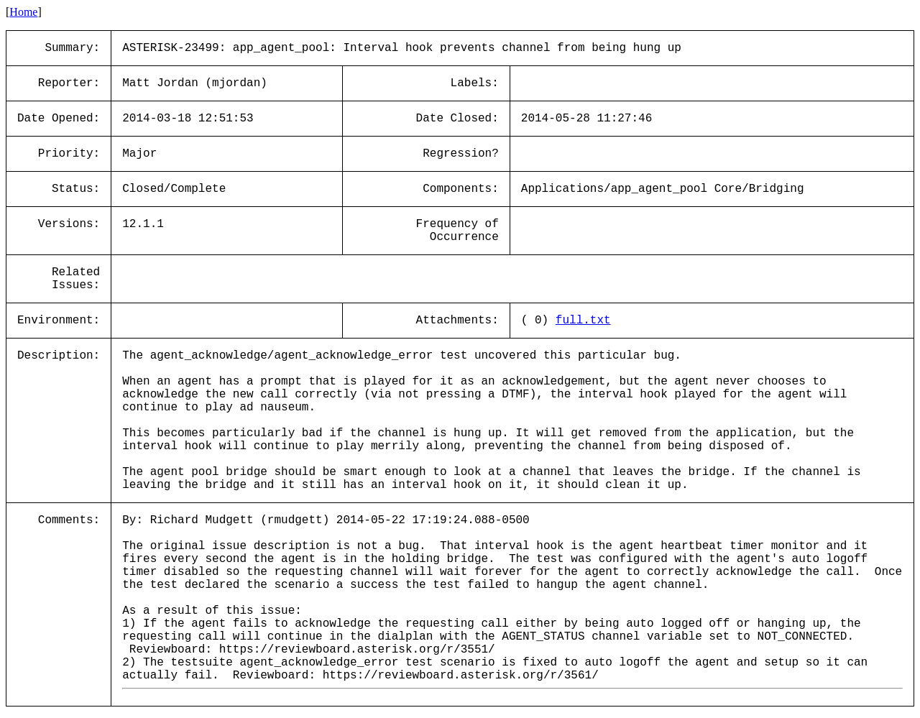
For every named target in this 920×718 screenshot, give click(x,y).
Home (23, 12)
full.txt (583, 320)
